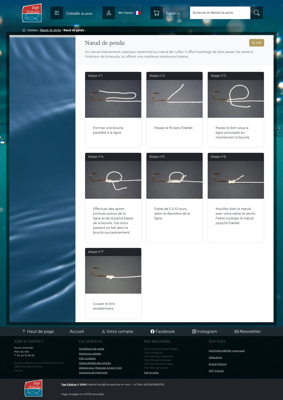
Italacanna (215, 357)
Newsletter (248, 331)
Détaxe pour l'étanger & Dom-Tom (100, 367)
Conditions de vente (91, 348)
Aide (257, 42)
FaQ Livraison (87, 358)
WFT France (216, 370)
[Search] (220, 12)
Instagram (204, 331)
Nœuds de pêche (50, 30)
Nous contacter (23, 347)
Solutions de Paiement (93, 372)
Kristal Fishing (217, 364)
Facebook (163, 331)
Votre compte (117, 331)
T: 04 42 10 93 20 (24, 355)
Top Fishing (68, 384)
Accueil (77, 331)
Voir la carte (151, 372)
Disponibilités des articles (95, 363)
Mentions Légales (90, 353)
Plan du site (21, 351)
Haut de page (38, 331)
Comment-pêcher (227, 350)
